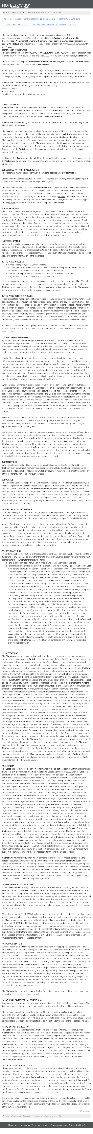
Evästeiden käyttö (77, 1125)
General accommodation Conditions (39, 19)
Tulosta (84, 1111)
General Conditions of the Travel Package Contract (54, 25)
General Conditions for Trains (16, 25)
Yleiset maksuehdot (12, 19)
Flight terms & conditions (69, 19)
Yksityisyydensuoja (59, 1125)
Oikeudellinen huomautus (19, 1125)
